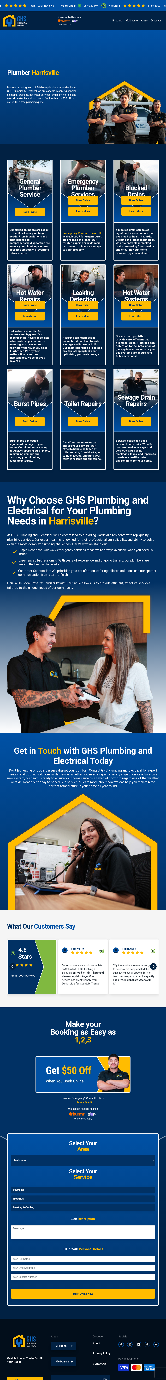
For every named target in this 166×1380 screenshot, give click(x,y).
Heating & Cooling (23, 1207)
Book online (51, 98)
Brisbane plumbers (47, 87)
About (96, 1343)
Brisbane (117, 20)
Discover (156, 20)
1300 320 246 (85, 1101)
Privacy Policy (101, 1353)
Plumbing (18, 1189)
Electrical (18, 1198)
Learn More (83, 211)
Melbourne (132, 20)
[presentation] (12, 966)
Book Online (30, 212)
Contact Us (100, 1363)
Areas (144, 20)
